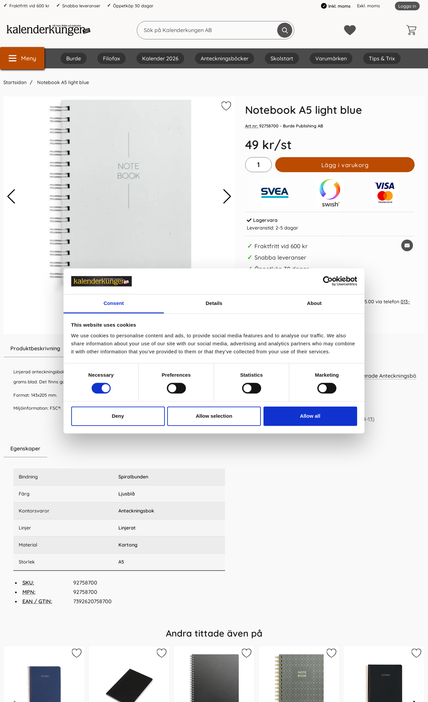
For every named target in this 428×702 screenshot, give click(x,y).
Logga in (407, 6)
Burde (73, 58)
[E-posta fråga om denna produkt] (407, 245)
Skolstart (282, 58)
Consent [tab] (114, 303)
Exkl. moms (368, 5)
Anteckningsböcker (224, 58)
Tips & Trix (382, 58)
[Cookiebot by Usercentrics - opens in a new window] (328, 281)
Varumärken (331, 58)
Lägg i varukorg (345, 164)
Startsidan (14, 82)
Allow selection (214, 416)
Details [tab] (214, 303)
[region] (119, 448)
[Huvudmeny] (22, 58)
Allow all (310, 416)
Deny (118, 416)
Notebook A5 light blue (62, 82)
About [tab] (314, 303)
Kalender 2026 (160, 58)
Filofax (111, 58)
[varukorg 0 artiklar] (413, 30)
